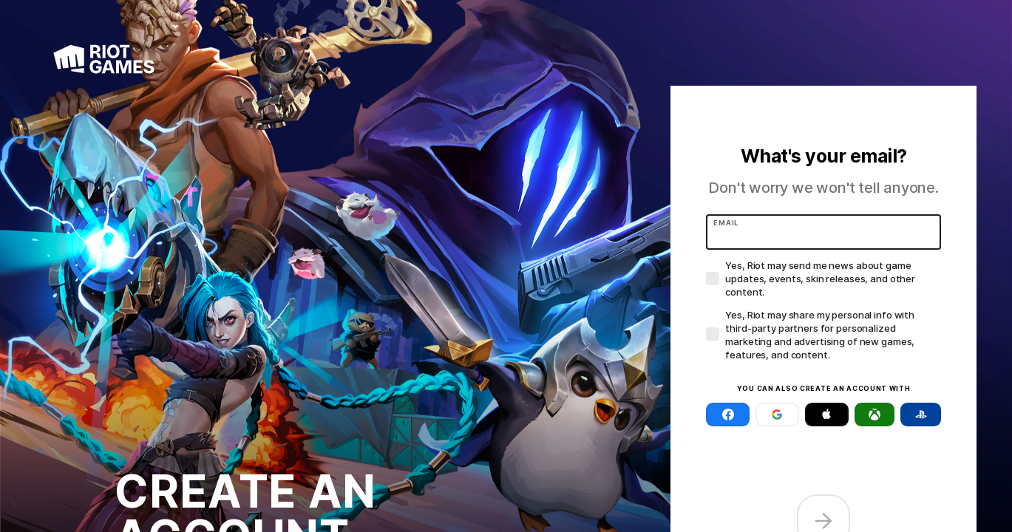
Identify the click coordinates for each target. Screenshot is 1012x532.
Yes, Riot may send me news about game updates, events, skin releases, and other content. (820, 278)
